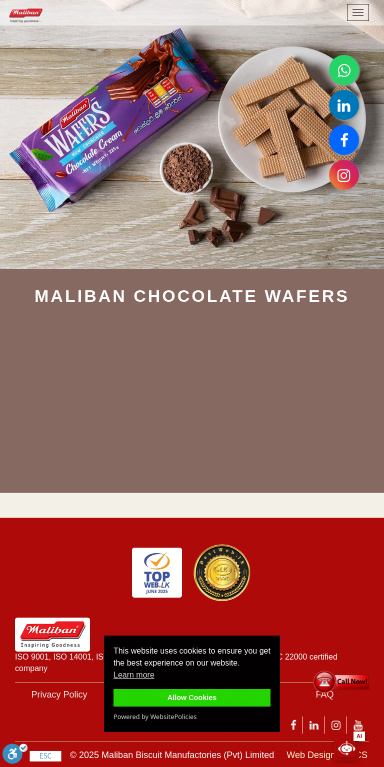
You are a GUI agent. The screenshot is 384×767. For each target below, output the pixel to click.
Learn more (134, 675)
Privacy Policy (59, 695)
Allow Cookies (192, 698)
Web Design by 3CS (327, 755)
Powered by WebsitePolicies (155, 716)
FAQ (325, 695)
